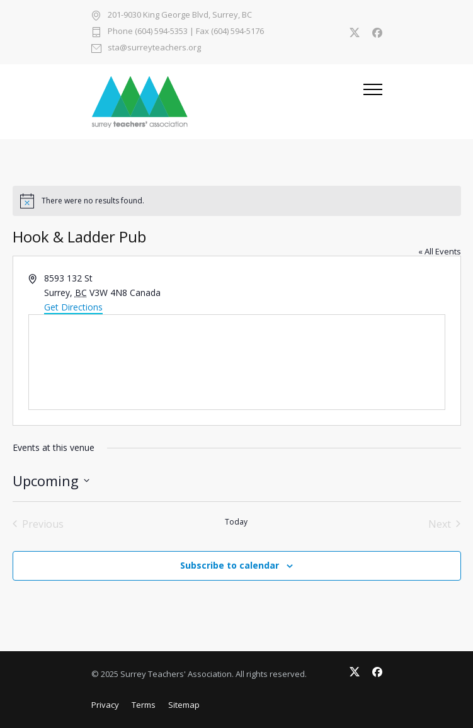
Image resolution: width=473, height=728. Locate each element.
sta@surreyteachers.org (154, 48)
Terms (144, 704)
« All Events (439, 251)
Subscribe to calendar (229, 565)
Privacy (105, 704)
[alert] (237, 201)
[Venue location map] (237, 362)
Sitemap (184, 704)
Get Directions (73, 307)
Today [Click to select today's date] (236, 522)
